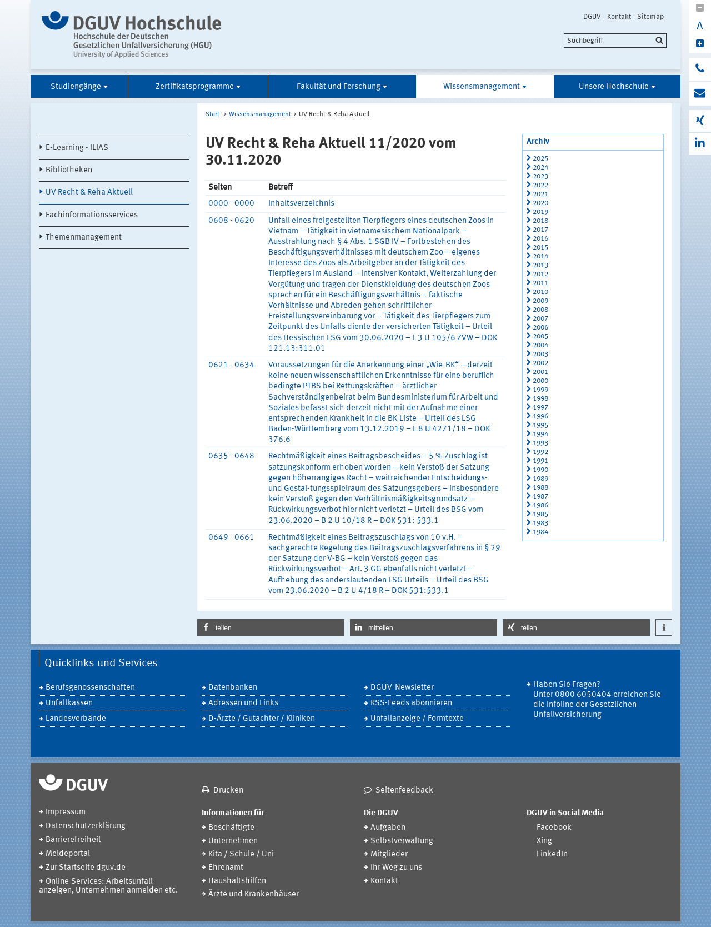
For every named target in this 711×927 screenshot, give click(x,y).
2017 (540, 229)
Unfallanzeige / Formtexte (417, 719)
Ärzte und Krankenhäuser (253, 894)
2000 (540, 381)
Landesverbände (76, 719)
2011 (540, 283)
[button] (270, 627)
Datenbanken (232, 688)
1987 (540, 496)
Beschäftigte (231, 828)
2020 (540, 203)
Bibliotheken (69, 170)
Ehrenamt (225, 868)
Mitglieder (389, 854)
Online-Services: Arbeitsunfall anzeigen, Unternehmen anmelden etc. (108, 886)
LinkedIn (552, 854)
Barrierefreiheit (73, 840)
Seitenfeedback (404, 790)
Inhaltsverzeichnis (301, 204)
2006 (540, 327)
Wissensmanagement (481, 87)
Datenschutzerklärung (86, 826)
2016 (540, 238)
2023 (540, 176)
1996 (540, 416)
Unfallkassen (69, 703)
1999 (540, 389)
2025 (540, 158)
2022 (540, 185)
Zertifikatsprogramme (195, 87)
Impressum (66, 812)
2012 (540, 274)
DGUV (592, 16)
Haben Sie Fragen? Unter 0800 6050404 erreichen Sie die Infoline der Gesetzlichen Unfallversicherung (597, 700)
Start (212, 114)
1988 (540, 487)
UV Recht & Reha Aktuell (89, 192)
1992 (540, 452)
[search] (615, 40)
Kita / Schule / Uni (241, 854)
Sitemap (650, 16)
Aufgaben (387, 828)
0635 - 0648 (231, 456)
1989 (540, 478)
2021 (540, 194)
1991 (540, 461)
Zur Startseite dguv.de (86, 868)
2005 (540, 336)
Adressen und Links (243, 703)
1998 (540, 398)
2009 (540, 301)
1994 (540, 434)
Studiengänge (76, 87)
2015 (540, 247)
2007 (540, 318)
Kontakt (619, 16)
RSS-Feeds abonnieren (411, 703)
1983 (540, 523)
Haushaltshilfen (237, 881)
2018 (540, 221)
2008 (540, 309)
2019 (540, 212)
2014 (540, 256)
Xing (544, 841)
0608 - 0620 (231, 221)
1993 (540, 443)
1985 (540, 514)
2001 (540, 372)
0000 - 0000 (231, 204)
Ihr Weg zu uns (396, 868)
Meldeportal (68, 854)
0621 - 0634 (231, 365)
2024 (540, 167)
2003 (540, 354)
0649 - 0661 (231, 538)
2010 (540, 292)
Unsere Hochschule (614, 87)
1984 (540, 532)
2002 (540, 363)
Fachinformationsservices (92, 215)
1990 (540, 470)
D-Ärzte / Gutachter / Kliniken (261, 719)
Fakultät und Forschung (338, 87)
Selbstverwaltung (401, 841)
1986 (540, 505)
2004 (540, 345)
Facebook (554, 828)
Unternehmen (233, 841)
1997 (540, 407)
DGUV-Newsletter (402, 688)
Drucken (228, 790)
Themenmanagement (84, 237)
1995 (540, 425)
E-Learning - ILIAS (77, 148)
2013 (540, 265)
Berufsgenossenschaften (90, 688)
